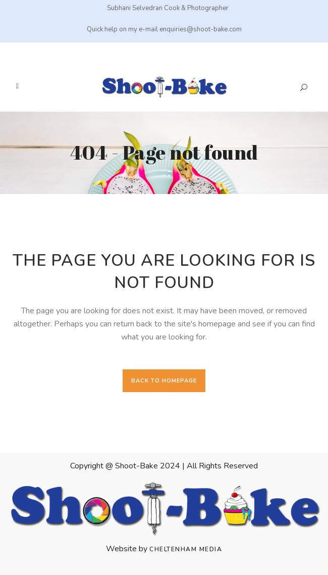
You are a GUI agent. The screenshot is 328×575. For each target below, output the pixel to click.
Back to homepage (164, 381)
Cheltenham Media (185, 549)
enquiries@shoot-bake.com (200, 29)
